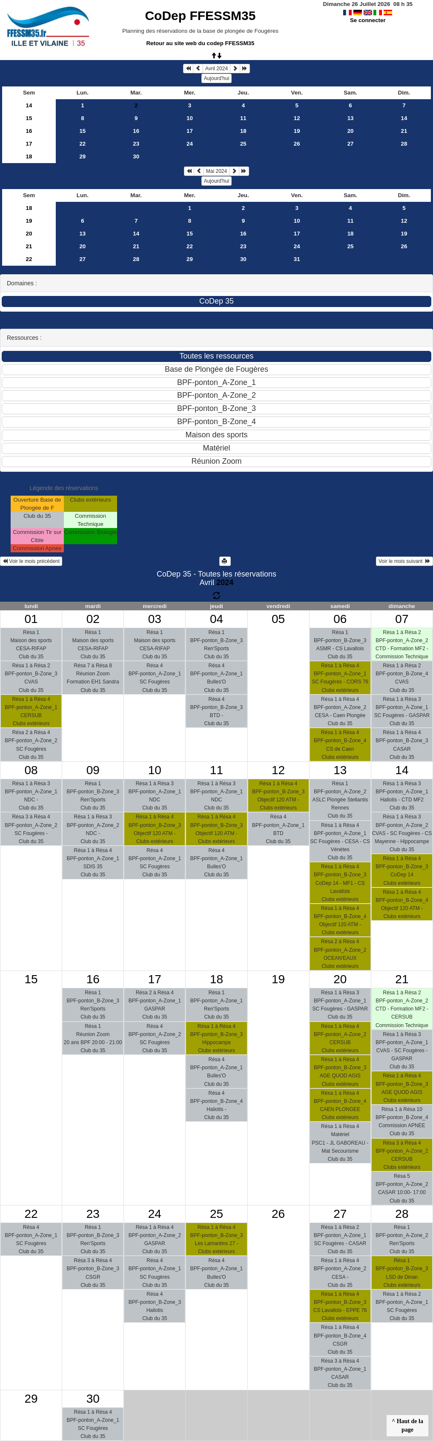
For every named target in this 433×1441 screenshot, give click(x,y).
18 (243, 131)
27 (350, 144)
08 (30, 770)
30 (136, 156)
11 (243, 118)
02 (93, 619)
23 (136, 144)
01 (30, 619)
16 (29, 131)
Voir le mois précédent (31, 561)
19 (297, 131)
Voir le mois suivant (404, 561)
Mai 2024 (216, 171)
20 (350, 131)
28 (404, 144)
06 (340, 619)
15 (29, 118)
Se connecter (368, 20)
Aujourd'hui (216, 78)
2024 (224, 582)
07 (401, 619)
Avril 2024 (216, 69)
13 (350, 118)
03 (154, 619)
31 (297, 259)
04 (216, 619)
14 (29, 105)
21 (404, 131)
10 (189, 118)
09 (93, 770)
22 (82, 144)
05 (278, 619)
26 (297, 144)
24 (189, 144)
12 (297, 118)
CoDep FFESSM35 (200, 16)
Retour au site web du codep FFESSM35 (200, 43)
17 (189, 131)
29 (82, 156)
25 (243, 144)
